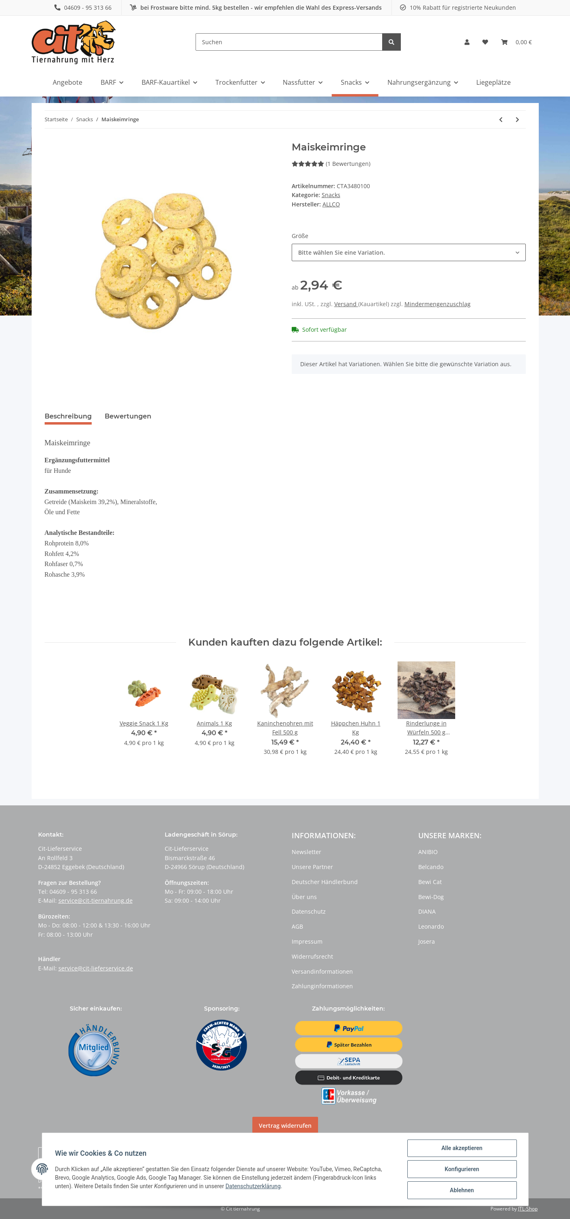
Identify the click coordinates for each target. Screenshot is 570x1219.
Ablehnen (462, 1190)
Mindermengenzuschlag (437, 304)
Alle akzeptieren (461, 1148)
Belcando (430, 867)
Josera (426, 941)
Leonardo (431, 926)
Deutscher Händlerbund (325, 882)
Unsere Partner (312, 867)
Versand (346, 304)
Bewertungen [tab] (128, 416)
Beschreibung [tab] (68, 416)
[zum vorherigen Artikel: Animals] (501, 119)
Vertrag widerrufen (285, 1125)
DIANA (427, 911)
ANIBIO (428, 852)
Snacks (331, 195)
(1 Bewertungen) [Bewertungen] (331, 163)
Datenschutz (309, 911)
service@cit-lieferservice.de (95, 968)
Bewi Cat (430, 882)
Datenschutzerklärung (253, 1186)
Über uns (304, 897)
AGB (297, 926)
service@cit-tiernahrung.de (95, 900)
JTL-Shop (528, 1208)
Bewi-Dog (431, 897)
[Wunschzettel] (485, 42)
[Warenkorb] (516, 42)
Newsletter (306, 852)
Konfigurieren (462, 1169)
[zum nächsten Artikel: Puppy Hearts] (517, 119)
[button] (467, 42)
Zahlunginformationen (322, 986)
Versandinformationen (322, 971)
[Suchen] (289, 42)
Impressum (307, 941)
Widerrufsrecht (312, 956)
